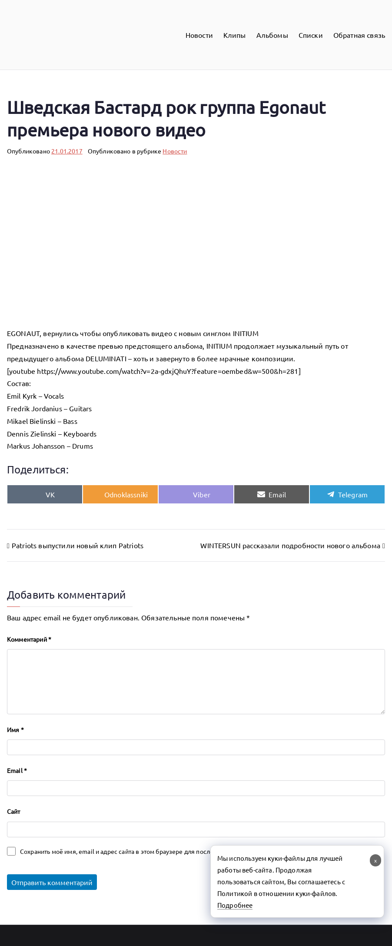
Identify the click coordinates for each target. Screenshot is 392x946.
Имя (15, 729)
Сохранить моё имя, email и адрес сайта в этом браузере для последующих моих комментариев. (159, 851)
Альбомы (272, 34)
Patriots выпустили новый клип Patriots (77, 545)
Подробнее (234, 905)
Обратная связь (359, 34)
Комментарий (29, 639)
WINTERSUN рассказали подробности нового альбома (290, 545)
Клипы (234, 34)
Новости (199, 34)
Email (17, 770)
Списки (311, 34)
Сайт (13, 811)
